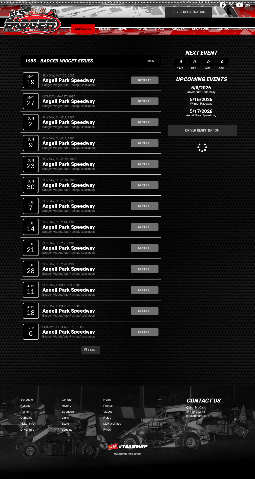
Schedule (83, 28)
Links (65, 417)
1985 (150, 61)
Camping (26, 417)
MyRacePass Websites (127, 446)
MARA (243, 28)
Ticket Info (27, 423)
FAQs (107, 429)
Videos (108, 411)
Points (104, 28)
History (66, 405)
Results (144, 80)
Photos (141, 28)
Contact (224, 28)
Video (159, 28)
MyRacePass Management (127, 454)
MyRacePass (112, 423)
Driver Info (27, 429)
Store (65, 423)
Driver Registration (188, 12)
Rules (107, 417)
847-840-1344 (195, 411)
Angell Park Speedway (68, 80)
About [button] (177, 28)
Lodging (67, 429)
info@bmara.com (197, 415)
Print (90, 350)
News (122, 28)
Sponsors (200, 28)
